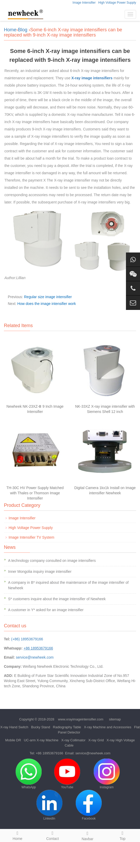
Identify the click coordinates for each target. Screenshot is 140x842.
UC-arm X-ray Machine (41, 740)
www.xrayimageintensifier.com (80, 719)
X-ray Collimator (73, 740)
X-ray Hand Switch (14, 727)
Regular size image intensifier (48, 297)
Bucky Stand (40, 727)
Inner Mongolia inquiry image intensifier (40, 571)
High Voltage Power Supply (117, 2)
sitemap (115, 719)
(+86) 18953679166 (27, 639)
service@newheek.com (35, 657)
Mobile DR (13, 740)
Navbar (88, 835)
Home (10, 29)
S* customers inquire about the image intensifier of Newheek (57, 599)
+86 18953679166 (49, 753)
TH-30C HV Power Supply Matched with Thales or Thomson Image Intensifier (34, 493)
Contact (52, 835)
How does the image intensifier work (46, 304)
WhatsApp (29, 774)
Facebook (89, 805)
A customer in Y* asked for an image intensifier (46, 610)
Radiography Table (67, 727)
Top (122, 835)
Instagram (107, 774)
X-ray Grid (96, 740)
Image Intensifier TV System (31, 537)
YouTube (67, 774)
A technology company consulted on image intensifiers (52, 560)
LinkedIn (49, 805)
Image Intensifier (84, 2)
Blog (22, 29)
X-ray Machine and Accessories (107, 727)
